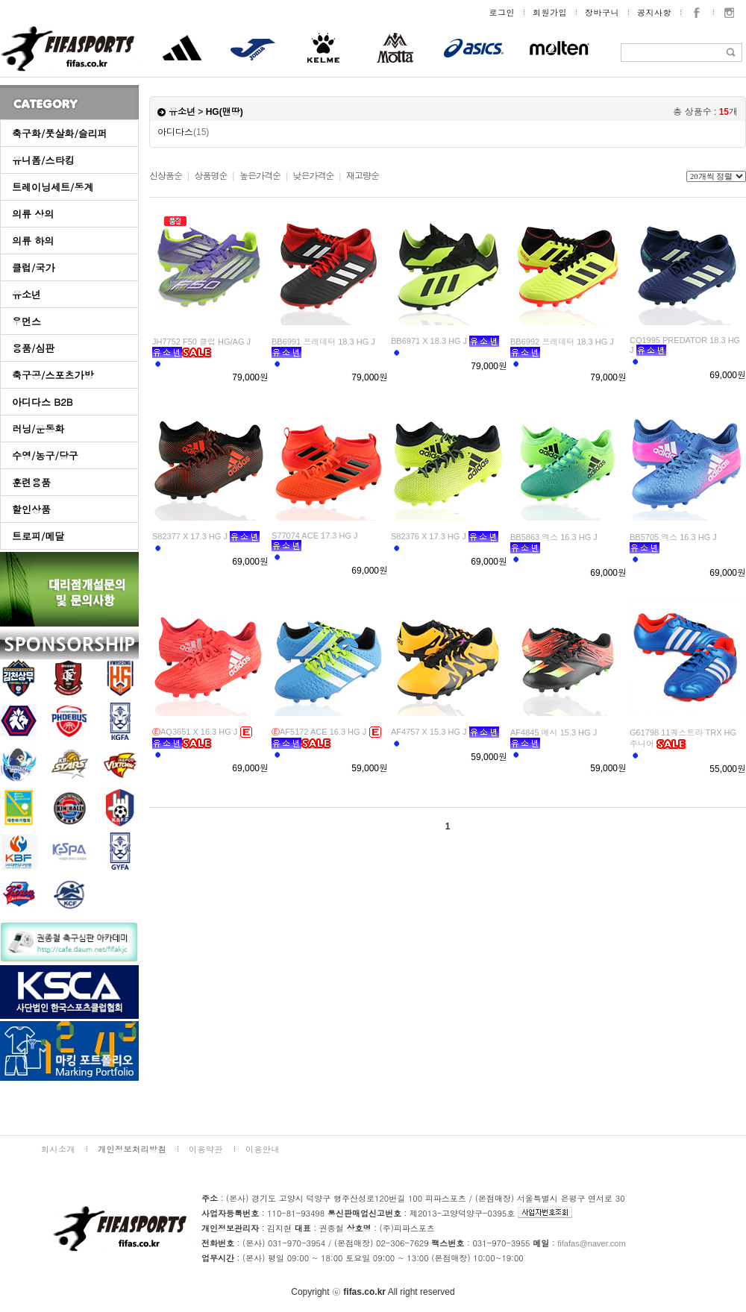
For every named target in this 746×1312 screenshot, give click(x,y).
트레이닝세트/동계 (52, 187)
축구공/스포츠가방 (52, 375)
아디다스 (183, 132)
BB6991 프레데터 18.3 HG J (323, 341)
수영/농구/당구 (45, 455)
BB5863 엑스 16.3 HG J (554, 537)
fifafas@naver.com (591, 1243)
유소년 (26, 294)
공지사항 (654, 12)
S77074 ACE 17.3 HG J (315, 535)
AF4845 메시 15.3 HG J (553, 732)
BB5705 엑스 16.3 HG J (673, 537)
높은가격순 (259, 176)
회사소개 (58, 1149)
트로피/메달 (38, 536)
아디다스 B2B (42, 402)
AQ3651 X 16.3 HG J (194, 731)
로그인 (502, 12)
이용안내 (262, 1149)
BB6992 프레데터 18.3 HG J (562, 341)
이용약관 (206, 1149)
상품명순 (210, 176)
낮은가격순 (312, 176)
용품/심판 (33, 348)
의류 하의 (33, 240)
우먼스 (26, 321)
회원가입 (550, 12)
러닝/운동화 (38, 428)
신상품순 (165, 176)
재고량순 (362, 176)
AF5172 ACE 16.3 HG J (319, 731)
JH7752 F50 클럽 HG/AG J (201, 341)
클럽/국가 (33, 267)
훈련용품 (31, 482)
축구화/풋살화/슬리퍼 (59, 133)
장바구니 (602, 12)
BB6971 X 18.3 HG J (429, 340)
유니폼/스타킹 (43, 160)
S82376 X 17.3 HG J (428, 536)
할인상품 (31, 509)
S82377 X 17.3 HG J (190, 536)
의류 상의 (33, 214)
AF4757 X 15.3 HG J (429, 731)
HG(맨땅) (224, 112)
